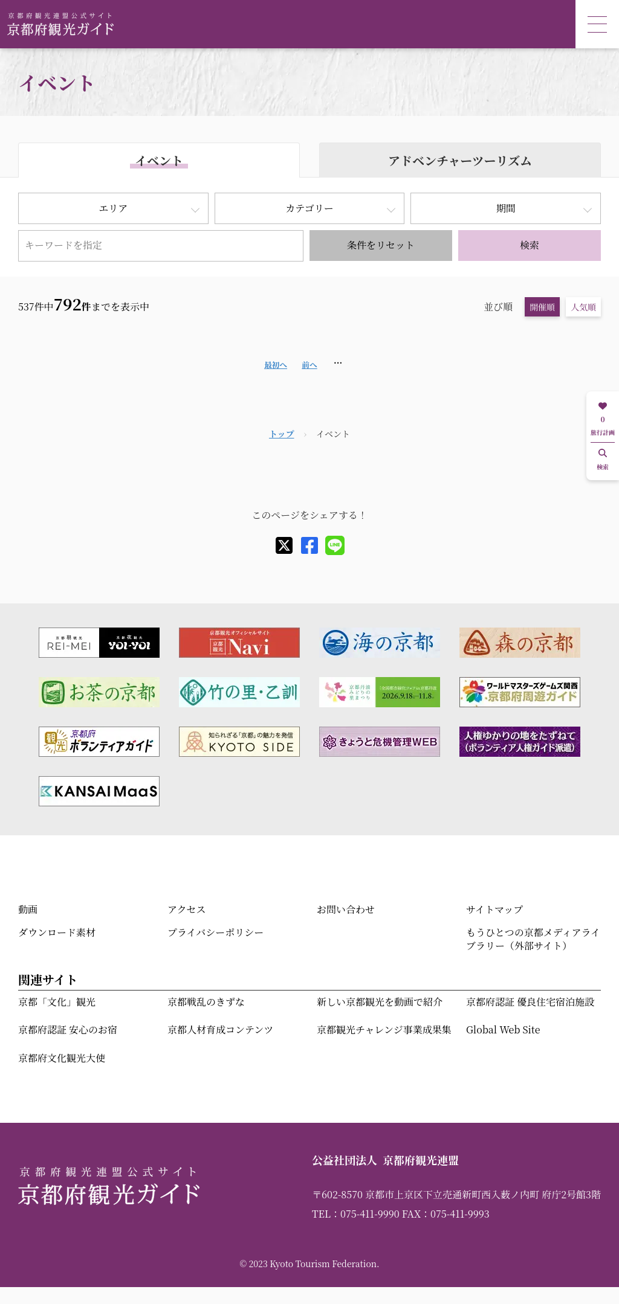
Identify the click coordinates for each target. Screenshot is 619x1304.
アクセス (186, 909)
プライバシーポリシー (215, 932)
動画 (27, 909)
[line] (335, 545)
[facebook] (309, 545)
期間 (506, 208)
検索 (529, 245)
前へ (309, 364)
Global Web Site (503, 1029)
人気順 (583, 307)
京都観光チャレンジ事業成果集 (384, 1029)
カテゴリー (309, 208)
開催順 (542, 307)
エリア (113, 208)
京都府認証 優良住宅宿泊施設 (530, 1002)
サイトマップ (494, 909)
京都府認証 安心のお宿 (67, 1029)
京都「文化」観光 (57, 1002)
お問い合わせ (346, 909)
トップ (281, 433)
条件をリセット (381, 245)
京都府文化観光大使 (61, 1058)
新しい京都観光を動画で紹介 (379, 1002)
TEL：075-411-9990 (356, 1214)
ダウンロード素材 (57, 932)
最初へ (275, 364)
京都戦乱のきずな (206, 1002)
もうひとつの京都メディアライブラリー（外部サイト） (533, 938)
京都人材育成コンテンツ (220, 1029)
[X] (284, 545)
